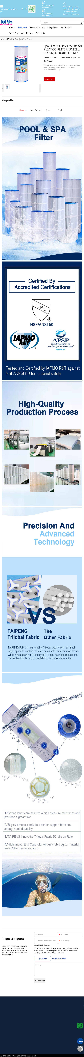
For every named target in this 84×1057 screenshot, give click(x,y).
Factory (29, 33)
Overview (23, 110)
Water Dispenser (16, 33)
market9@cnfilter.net (59, 948)
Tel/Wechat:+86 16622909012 (48, 6)
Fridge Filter (52, 27)
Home (11, 27)
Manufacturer (36, 110)
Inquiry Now (49, 79)
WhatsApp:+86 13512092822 (47, 14)
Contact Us (40, 33)
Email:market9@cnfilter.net (8, 10)
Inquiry (60, 110)
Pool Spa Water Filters (23, 39)
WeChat (24, 9)
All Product (22, 27)
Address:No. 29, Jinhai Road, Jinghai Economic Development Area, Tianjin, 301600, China (71, 10)
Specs (48, 110)
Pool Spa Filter (67, 27)
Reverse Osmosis (37, 27)
